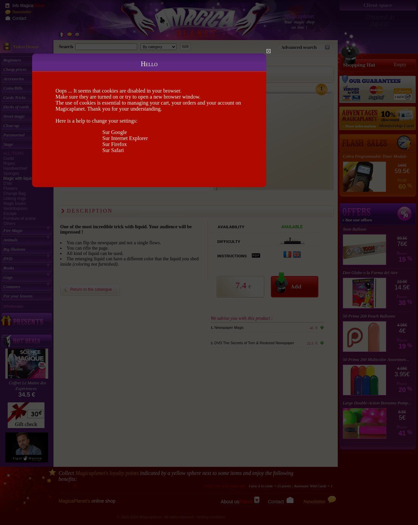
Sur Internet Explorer (125, 138)
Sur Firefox (114, 144)
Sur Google (114, 132)
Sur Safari (113, 150)
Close (269, 51)
